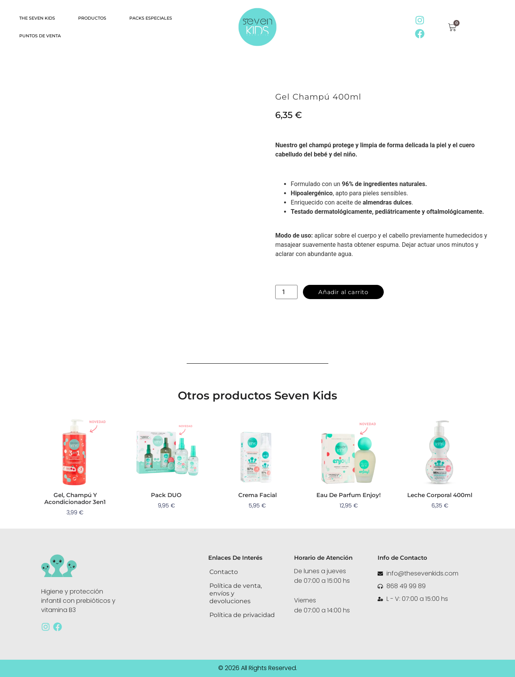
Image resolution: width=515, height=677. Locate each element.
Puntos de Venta (40, 35)
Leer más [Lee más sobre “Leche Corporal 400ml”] (439, 517)
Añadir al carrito (343, 292)
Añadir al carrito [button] (75, 524)
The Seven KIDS (37, 18)
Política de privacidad (242, 615)
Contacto (223, 572)
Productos (92, 18)
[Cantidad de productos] (286, 292)
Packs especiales (150, 18)
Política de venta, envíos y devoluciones (235, 593)
